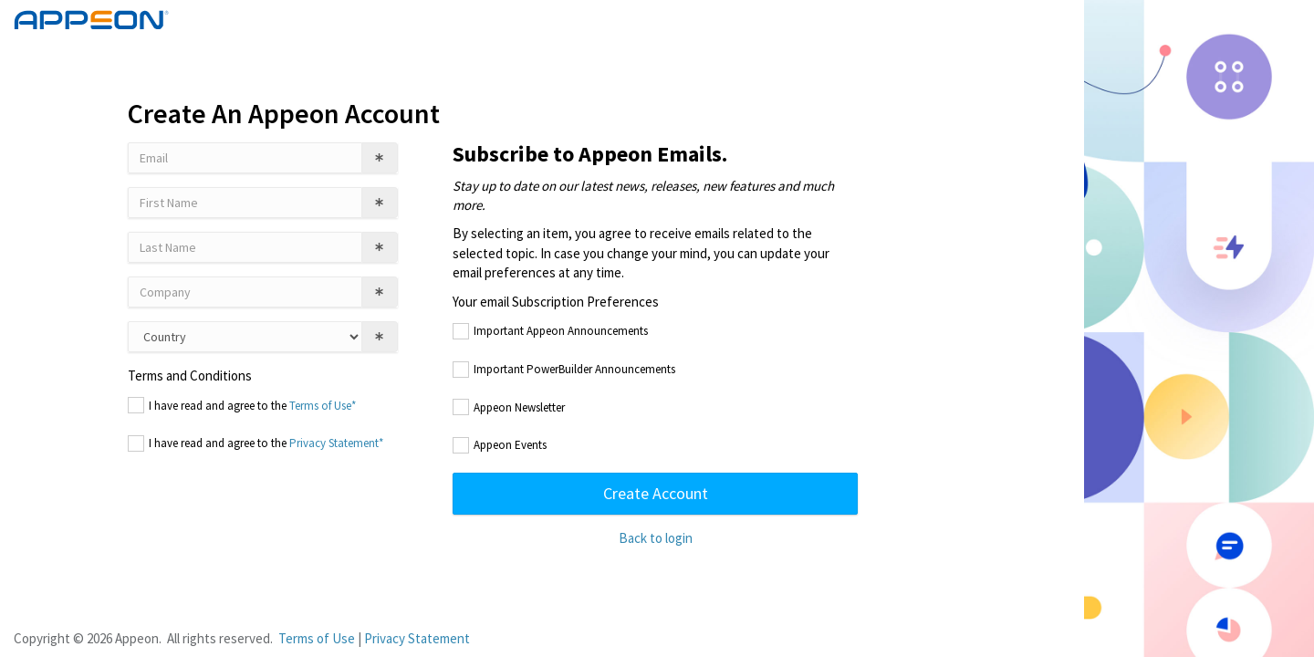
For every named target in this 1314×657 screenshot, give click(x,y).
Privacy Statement (417, 638)
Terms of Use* (322, 405)
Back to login (656, 538)
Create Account (655, 493)
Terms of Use (316, 638)
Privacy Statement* (336, 443)
